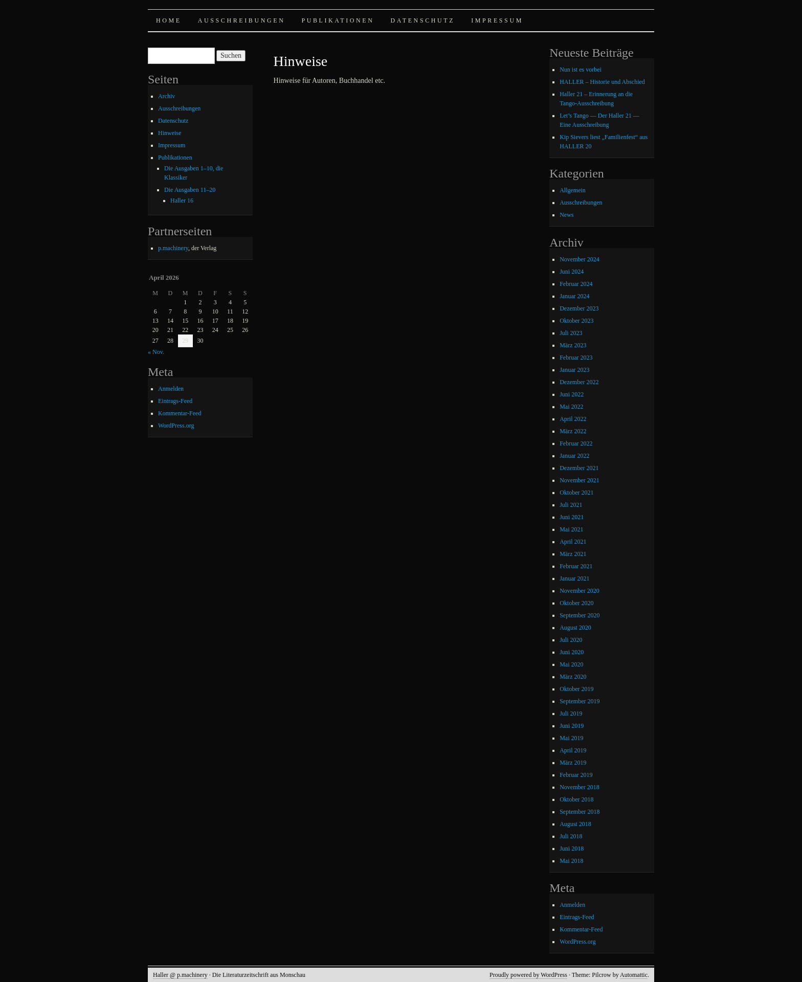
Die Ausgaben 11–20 (189, 189)
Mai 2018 (571, 860)
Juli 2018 (571, 836)
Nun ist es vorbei (581, 69)
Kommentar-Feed (179, 413)
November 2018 (579, 787)
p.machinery (173, 248)
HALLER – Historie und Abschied (602, 81)
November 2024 (579, 259)
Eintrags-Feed (175, 401)
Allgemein (573, 190)
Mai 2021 (571, 529)
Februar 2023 (576, 357)
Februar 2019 (576, 774)
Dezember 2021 (579, 468)
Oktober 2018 (576, 799)
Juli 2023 (571, 333)
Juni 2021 (572, 517)
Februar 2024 (576, 283)
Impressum (497, 20)
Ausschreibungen (241, 20)
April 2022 (573, 418)
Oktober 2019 (576, 689)
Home (169, 20)
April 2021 (573, 541)
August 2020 (575, 627)
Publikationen (337, 20)
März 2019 (573, 762)
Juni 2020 (572, 652)
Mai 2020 (571, 664)
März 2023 (573, 345)
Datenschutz (423, 20)
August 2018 (575, 824)
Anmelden (171, 388)
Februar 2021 (576, 566)
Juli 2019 (571, 713)
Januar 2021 (574, 578)
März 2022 (573, 431)
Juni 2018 (572, 848)
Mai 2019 (571, 738)
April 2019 (573, 750)
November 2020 (579, 590)
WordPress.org (176, 425)
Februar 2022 (576, 443)
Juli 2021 (571, 504)
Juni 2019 (572, 725)
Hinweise (169, 133)
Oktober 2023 (576, 320)
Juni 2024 (572, 271)
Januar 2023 (574, 369)
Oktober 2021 (576, 492)
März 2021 (573, 553)
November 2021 (579, 480)
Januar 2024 (574, 296)
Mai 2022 (571, 406)
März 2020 (573, 676)
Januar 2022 (574, 455)
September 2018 (579, 811)
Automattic (634, 974)
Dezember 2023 (579, 308)
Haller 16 (181, 200)
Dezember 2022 (579, 382)
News (566, 214)
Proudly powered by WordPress (528, 974)
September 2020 (579, 615)
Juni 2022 (572, 394)
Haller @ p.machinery (180, 974)
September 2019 (579, 701)
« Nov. (156, 351)
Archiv (166, 96)
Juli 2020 (571, 639)
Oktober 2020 (576, 603)
